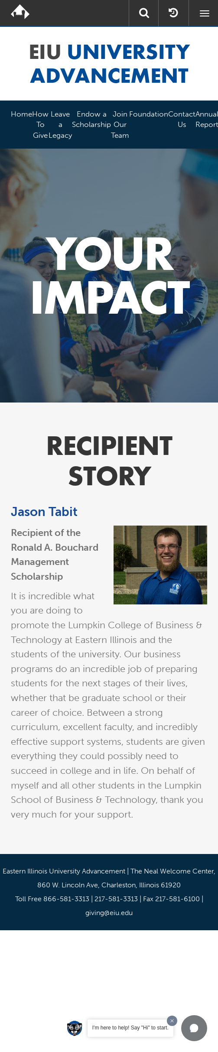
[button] (194, 1028)
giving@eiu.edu (109, 913)
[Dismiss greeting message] (172, 1021)
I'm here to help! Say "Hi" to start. (130, 1028)
